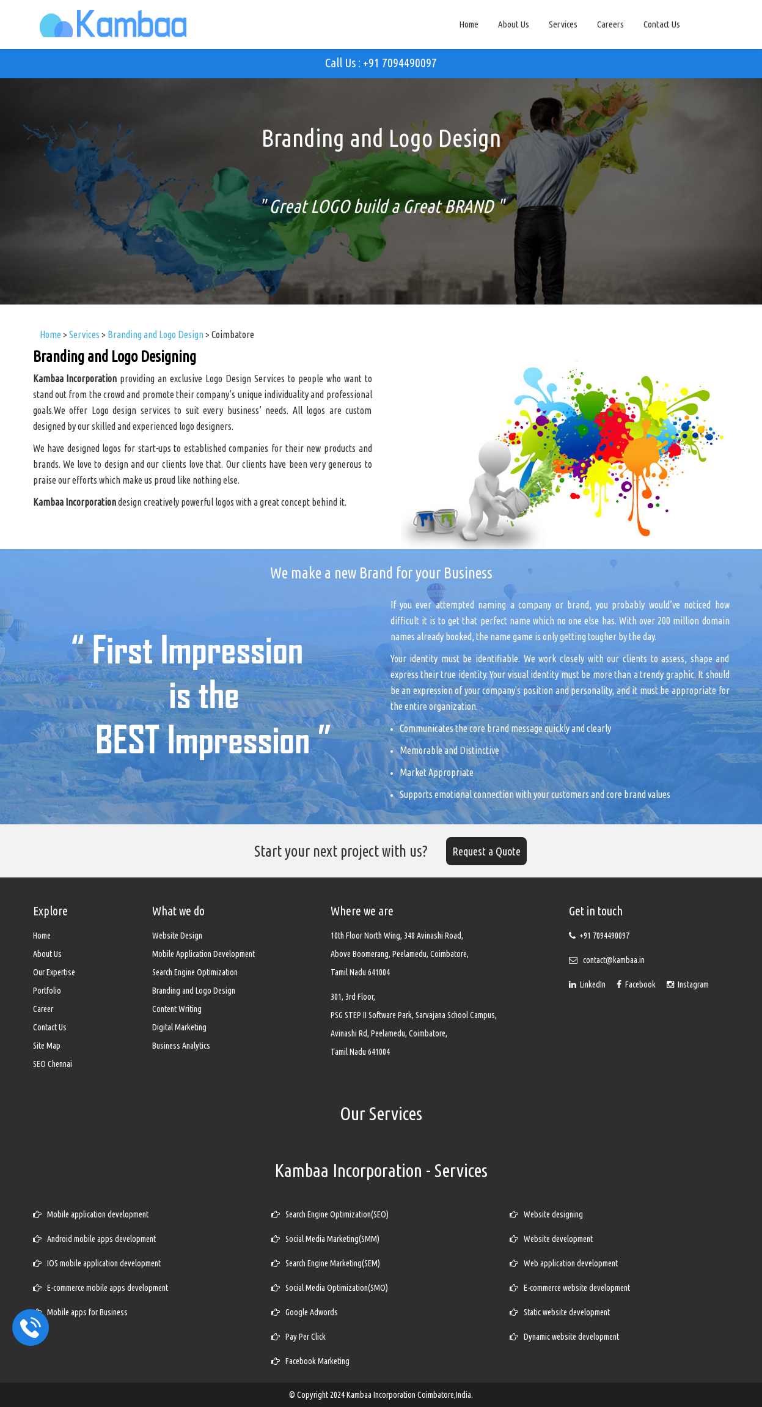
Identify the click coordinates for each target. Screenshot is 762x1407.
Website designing (546, 1214)
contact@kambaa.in (614, 960)
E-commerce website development (570, 1288)
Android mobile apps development (94, 1239)
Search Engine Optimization (195, 972)
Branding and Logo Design (193, 990)
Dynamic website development (564, 1337)
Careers (610, 24)
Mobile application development (90, 1214)
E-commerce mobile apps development (100, 1288)
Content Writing (177, 1009)
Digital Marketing (179, 1027)
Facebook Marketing (310, 1361)
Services (563, 24)
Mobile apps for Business (80, 1312)
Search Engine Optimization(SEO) (330, 1214)
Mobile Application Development (203, 954)
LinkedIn (588, 984)
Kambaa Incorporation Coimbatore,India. (409, 1395)
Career (43, 1009)
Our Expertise (54, 972)
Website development (551, 1239)
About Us (513, 24)
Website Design (177, 935)
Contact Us (661, 24)
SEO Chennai (52, 1064)
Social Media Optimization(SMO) (329, 1288)
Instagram (688, 984)
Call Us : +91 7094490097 (381, 63)
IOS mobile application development (97, 1263)
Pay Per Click (298, 1337)
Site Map (46, 1046)
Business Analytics (181, 1046)
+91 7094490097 (604, 935)
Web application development (564, 1263)
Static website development (560, 1312)
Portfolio (47, 990)
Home (468, 24)
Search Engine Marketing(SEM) (325, 1263)
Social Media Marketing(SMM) (325, 1239)
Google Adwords (304, 1312)
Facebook (637, 984)
